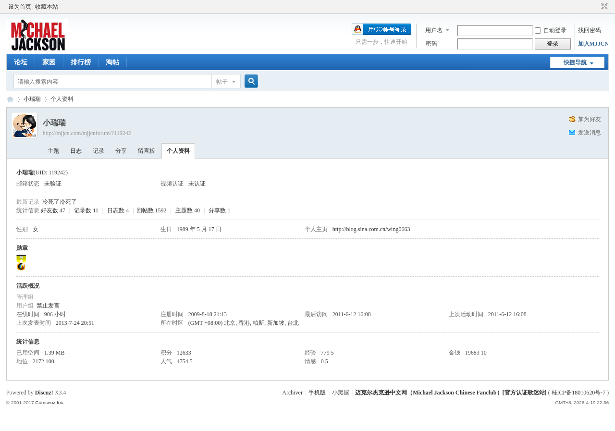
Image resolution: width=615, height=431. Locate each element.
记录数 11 (86, 210)
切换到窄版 (603, 6)
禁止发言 (48, 305)
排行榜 (81, 62)
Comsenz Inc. (49, 402)
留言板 (146, 151)
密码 (431, 43)
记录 (98, 151)
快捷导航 (575, 62)
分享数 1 (219, 210)
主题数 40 (187, 210)
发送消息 (589, 132)
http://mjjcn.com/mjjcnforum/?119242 (87, 133)
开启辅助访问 (595, 6)
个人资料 (178, 151)
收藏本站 (46, 6)
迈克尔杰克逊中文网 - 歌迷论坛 (10, 99)
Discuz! (44, 392)
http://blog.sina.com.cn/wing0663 (371, 229)
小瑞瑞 (32, 99)
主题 (53, 151)
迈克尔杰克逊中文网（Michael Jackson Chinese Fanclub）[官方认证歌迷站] (450, 392)
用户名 (434, 30)
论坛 (20, 62)
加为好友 (589, 119)
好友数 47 (53, 210)
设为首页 (19, 6)
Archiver (292, 392)
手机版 (317, 392)
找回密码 (589, 30)
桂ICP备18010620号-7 (579, 392)
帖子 (222, 81)
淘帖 (112, 62)
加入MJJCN (593, 43)
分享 (121, 151)
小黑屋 (340, 392)
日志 (76, 151)
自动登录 (550, 30)
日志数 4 (118, 210)
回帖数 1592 (151, 210)
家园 (49, 62)
